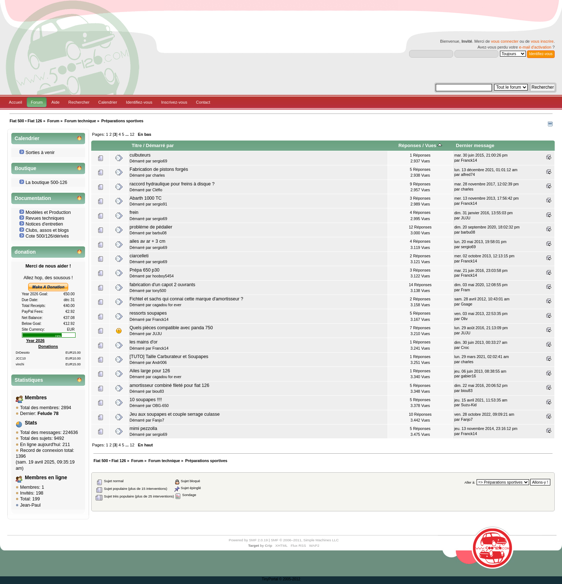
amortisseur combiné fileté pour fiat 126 (169, 385)
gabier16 (468, 376)
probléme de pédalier (151, 227)
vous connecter (504, 41)
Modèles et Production (48, 212)
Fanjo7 (158, 420)
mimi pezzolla (143, 428)
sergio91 (159, 204)
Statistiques (29, 380)
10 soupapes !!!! (146, 399)
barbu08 (159, 233)
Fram (465, 290)
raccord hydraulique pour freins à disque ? (172, 184)
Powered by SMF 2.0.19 (248, 540)
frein (134, 212)
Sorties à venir (40, 152)
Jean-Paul (30, 505)
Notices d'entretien (44, 224)
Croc (465, 347)
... (127, 134)
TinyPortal (270, 579)
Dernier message (475, 145)
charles (158, 175)
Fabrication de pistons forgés (159, 169)
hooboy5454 (162, 276)
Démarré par (160, 145)
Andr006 (159, 362)
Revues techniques (45, 218)
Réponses (410, 145)
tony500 (159, 290)
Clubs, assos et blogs (47, 230)
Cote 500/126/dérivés (47, 236)
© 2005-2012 (289, 579)
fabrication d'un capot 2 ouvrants (162, 284)
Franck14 (469, 160)
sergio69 (159, 161)
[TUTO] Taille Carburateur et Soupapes (169, 356)
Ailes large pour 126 (150, 370)
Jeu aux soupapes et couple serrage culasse (175, 414)
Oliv (464, 318)
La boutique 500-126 (46, 182)
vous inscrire (542, 41)
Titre (137, 145)
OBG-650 (160, 405)
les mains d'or (144, 342)
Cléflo (157, 190)
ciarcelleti (139, 255)
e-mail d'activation (535, 47)
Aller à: (470, 482)
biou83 (158, 391)
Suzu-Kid (469, 405)
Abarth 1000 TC (146, 198)
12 (132, 134)
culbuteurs (140, 155)
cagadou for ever (166, 305)
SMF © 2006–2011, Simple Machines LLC (305, 540)
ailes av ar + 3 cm (147, 241)
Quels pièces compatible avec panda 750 (171, 327)
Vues (433, 145)
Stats (31, 423)
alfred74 (468, 174)
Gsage (466, 304)
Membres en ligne (46, 477)
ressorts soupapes (148, 313)
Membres (36, 397)
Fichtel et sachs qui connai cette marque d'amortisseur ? (186, 298)
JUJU (465, 218)
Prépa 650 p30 (144, 270)
